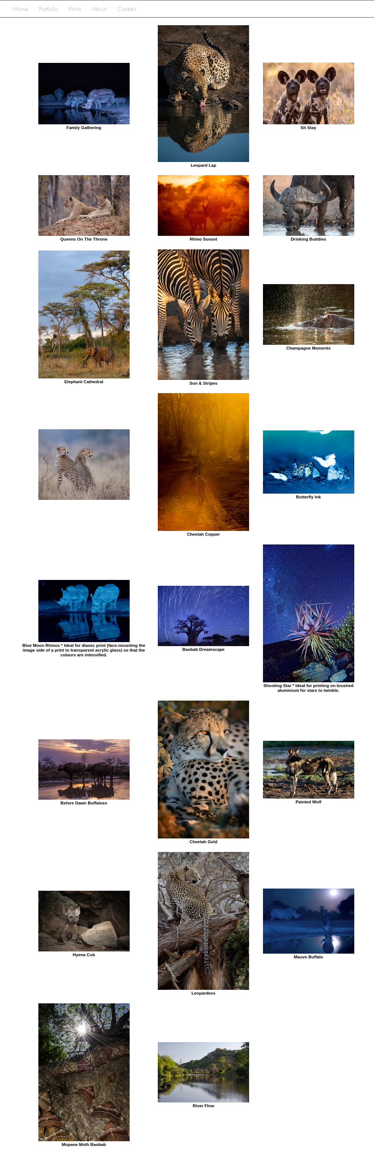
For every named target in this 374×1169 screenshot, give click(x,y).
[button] (49, 9)
